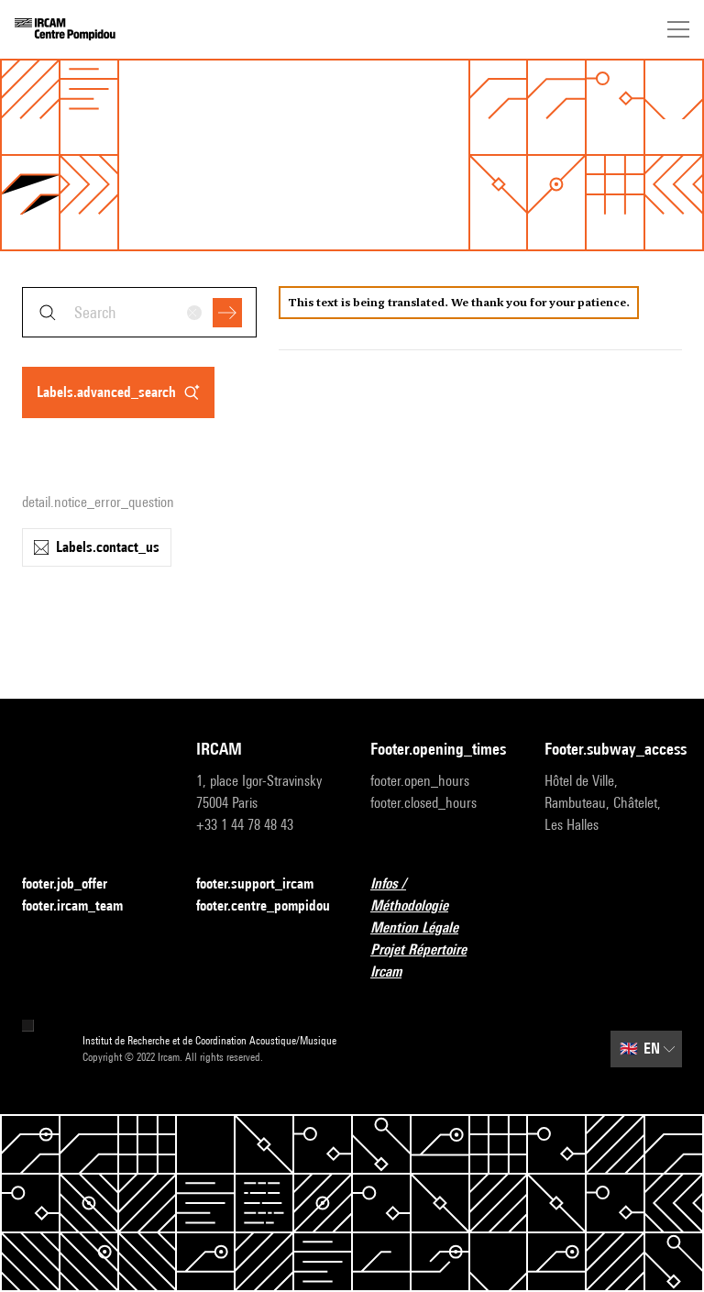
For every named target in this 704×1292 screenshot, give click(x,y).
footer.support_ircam (265, 884)
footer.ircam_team (83, 906)
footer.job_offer (75, 884)
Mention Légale (425, 928)
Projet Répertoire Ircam (439, 960)
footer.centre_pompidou (263, 905)
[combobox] (139, 312)
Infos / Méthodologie (439, 894)
